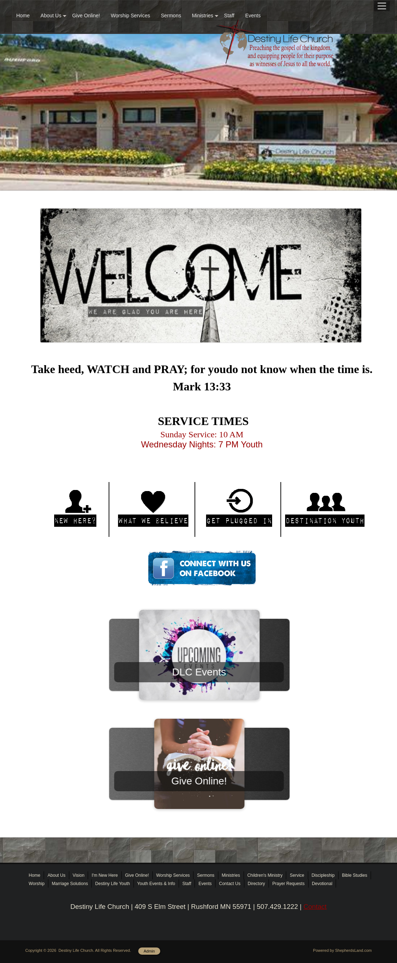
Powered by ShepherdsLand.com (342, 950)
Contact (315, 906)
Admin (149, 951)
